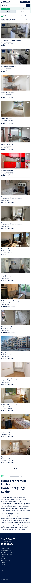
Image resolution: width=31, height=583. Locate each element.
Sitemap (3, 558)
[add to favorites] (28, 25)
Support (3, 564)
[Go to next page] (18, 468)
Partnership (4, 573)
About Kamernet (5, 548)
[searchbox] (14, 5)
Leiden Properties (14, 476)
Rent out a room (5, 577)
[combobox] (12, 6)
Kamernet (4, 476)
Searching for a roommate (7, 552)
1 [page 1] (14, 468)
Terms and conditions (6, 554)
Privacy (2, 556)
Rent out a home (5, 575)
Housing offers (25, 1)
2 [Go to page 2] (16, 468)
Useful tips (3, 566)
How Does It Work (5, 560)
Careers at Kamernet (6, 550)
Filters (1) (26, 8)
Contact (3, 562)
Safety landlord (4, 579)
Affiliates (3, 571)
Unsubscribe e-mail (5, 569)
